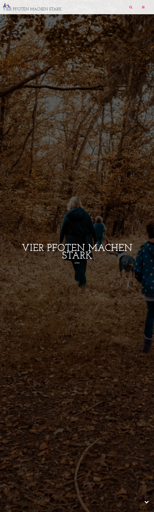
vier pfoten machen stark (32, 9)
